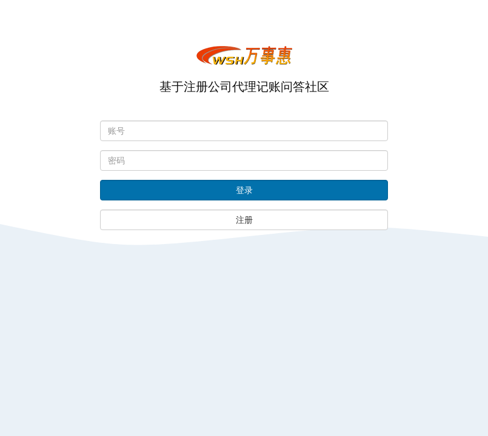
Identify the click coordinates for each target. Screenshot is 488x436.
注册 (244, 220)
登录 (244, 190)
